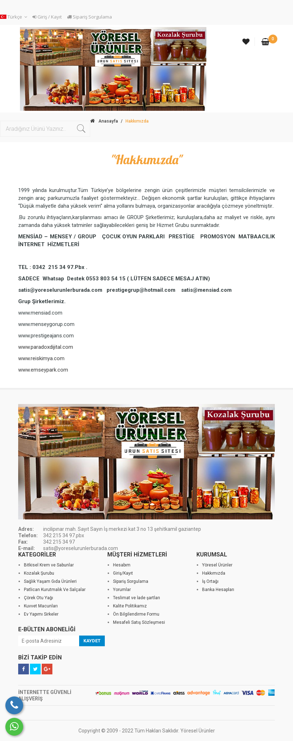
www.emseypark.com (43, 370)
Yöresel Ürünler (217, 565)
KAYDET (92, 640)
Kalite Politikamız (130, 605)
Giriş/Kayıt (123, 573)
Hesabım (121, 565)
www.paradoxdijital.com (45, 347)
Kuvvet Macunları (41, 605)
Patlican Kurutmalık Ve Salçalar (55, 589)
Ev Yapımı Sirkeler (41, 614)
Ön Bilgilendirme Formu (136, 614)
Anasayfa (104, 121)
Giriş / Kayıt (47, 17)
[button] (14, 17)
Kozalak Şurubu (39, 573)
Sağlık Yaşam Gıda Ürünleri (50, 581)
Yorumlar (122, 589)
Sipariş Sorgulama (89, 17)
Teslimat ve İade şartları (136, 597)
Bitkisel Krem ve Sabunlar (49, 565)
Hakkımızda (213, 573)
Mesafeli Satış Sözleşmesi (139, 622)
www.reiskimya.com (41, 358)
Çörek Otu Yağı (38, 597)
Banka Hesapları (218, 589)
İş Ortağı (210, 581)
